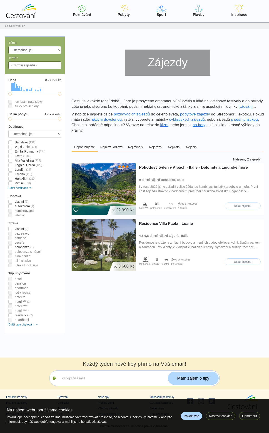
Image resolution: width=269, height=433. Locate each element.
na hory (199, 125)
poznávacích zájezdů (132, 114)
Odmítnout (249, 416)
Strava (13, 223)
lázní (164, 125)
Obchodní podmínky (162, 397)
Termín (13, 58)
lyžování (246, 106)
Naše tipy (103, 397)
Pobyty (123, 11)
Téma (12, 43)
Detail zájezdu (242, 206)
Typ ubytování (19, 273)
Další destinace (20, 188)
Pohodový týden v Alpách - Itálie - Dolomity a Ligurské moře (193, 167)
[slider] (10, 93)
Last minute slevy (16, 397)
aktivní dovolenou (107, 119)
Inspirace (239, 11)
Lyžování (62, 397)
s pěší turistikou (244, 119)
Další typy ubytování (23, 324)
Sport (161, 11)
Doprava (14, 196)
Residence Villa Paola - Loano (166, 223)
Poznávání (81, 11)
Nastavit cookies (220, 416)
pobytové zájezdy (195, 114)
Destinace (15, 126)
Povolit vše (191, 416)
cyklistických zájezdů (187, 119)
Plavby (198, 11)
